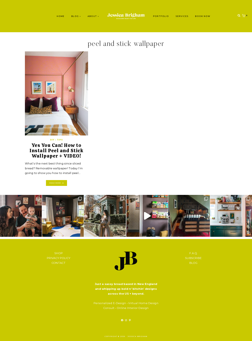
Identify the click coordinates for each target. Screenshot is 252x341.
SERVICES (182, 16)
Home (61, 16)
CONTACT (59, 262)
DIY (52, 140)
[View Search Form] (239, 16)
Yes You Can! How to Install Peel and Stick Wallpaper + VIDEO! (56, 150)
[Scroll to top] (243, 335)
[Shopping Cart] (245, 16)
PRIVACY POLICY (58, 258)
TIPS (60, 140)
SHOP (58, 253)
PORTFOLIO (161, 16)
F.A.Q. (193, 253)
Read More (58, 183)
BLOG (193, 262)
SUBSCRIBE (193, 258)
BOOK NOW (202, 16)
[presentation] (56, 93)
